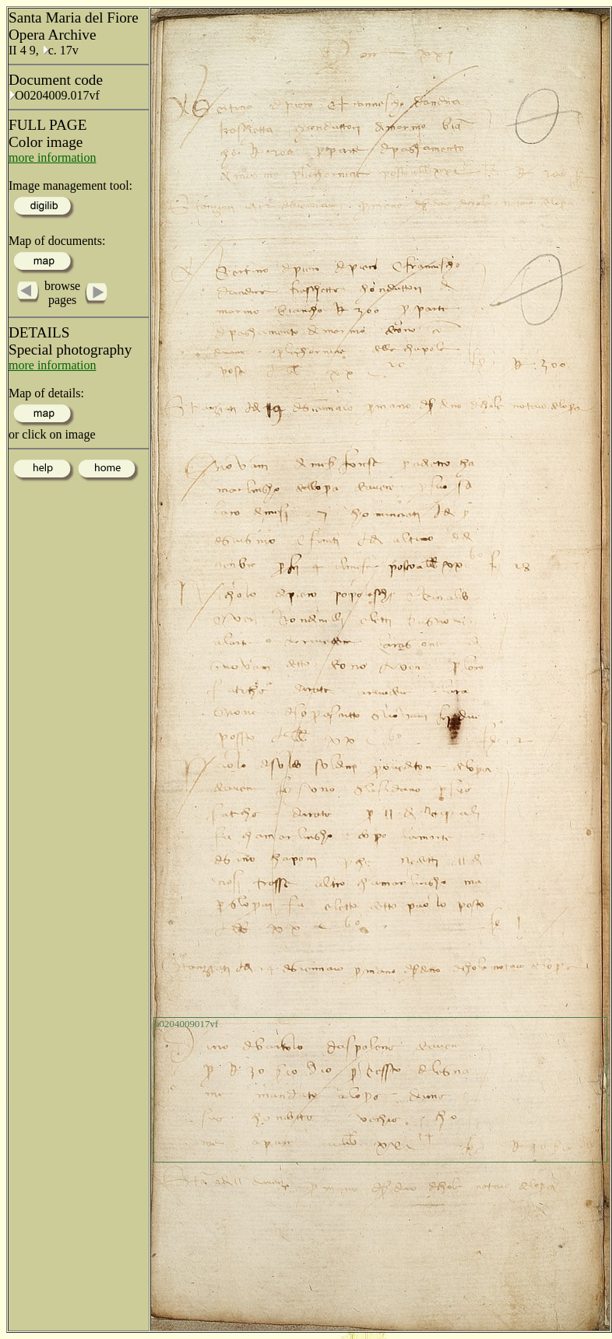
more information (52, 157)
